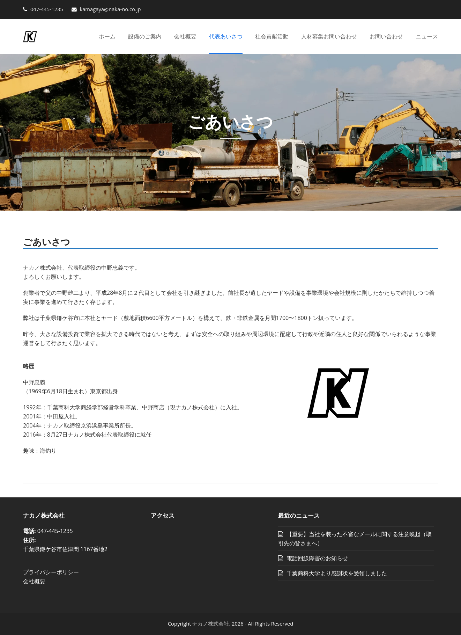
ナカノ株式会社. (211, 623)
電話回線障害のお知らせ (317, 558)
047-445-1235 (46, 9)
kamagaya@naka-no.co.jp (110, 9)
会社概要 (34, 581)
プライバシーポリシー (51, 572)
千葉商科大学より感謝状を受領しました (337, 573)
